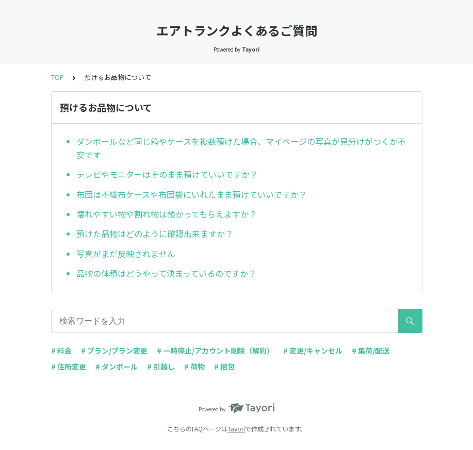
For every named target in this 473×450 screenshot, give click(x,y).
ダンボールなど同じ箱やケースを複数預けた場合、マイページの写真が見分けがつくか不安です (241, 148)
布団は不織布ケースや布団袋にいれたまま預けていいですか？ (191, 194)
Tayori (236, 428)
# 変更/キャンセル (312, 350)
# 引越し (161, 366)
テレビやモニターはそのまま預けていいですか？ (167, 174)
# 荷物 (194, 366)
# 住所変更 (68, 366)
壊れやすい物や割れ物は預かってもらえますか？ (166, 214)
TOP (57, 77)
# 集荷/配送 (370, 350)
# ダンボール (116, 366)
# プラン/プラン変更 (114, 350)
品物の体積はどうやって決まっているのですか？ (166, 273)
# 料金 (61, 350)
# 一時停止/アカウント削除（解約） (215, 350)
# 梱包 (224, 366)
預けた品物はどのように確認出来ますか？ (154, 233)
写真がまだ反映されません (125, 253)
